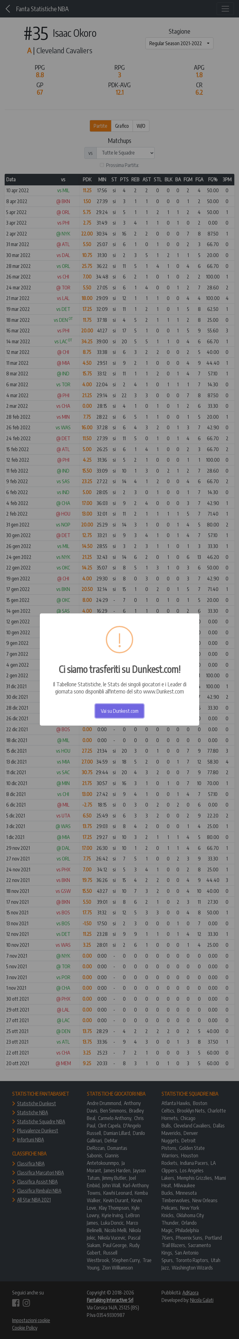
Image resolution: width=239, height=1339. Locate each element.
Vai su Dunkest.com (119, 711)
